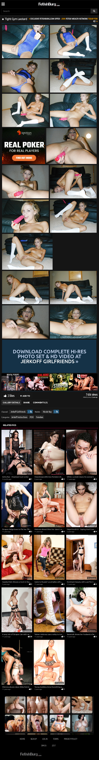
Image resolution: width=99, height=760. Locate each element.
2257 (54, 745)
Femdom (39, 417)
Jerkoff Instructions (19, 417)
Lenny (90, 397)
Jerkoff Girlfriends (18, 411)
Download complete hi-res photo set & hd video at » (49, 356)
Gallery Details (11, 402)
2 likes (11, 395)
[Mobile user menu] (3, 3)
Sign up (33, 738)
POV (31, 417)
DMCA (43, 745)
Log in (45, 738)
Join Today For (64, 19)
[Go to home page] (54, 3)
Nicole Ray (47, 411)
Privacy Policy (70, 738)
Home (22, 738)
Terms (55, 738)
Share (26, 402)
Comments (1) (40, 402)
